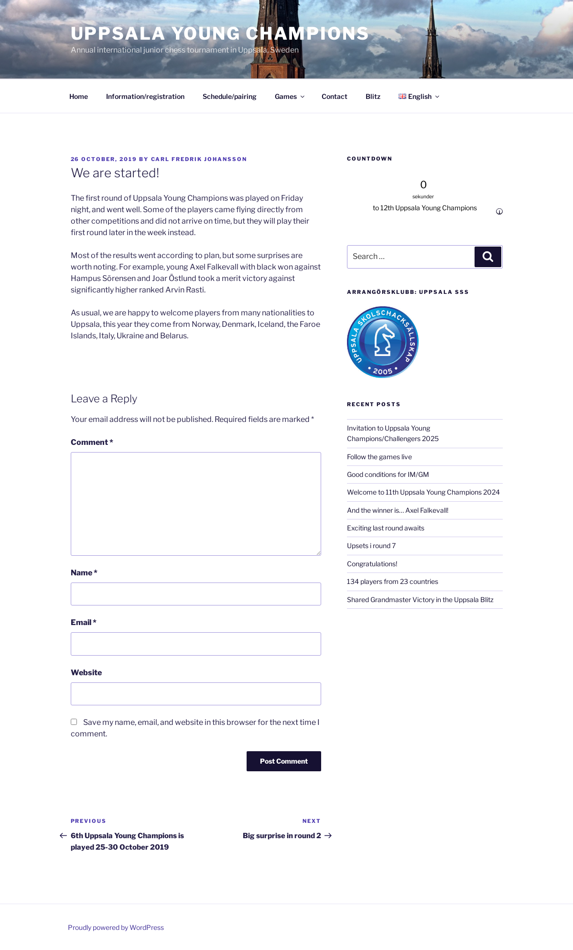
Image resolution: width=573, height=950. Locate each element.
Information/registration (145, 96)
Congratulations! (372, 564)
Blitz (373, 96)
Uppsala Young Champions (220, 33)
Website (86, 672)
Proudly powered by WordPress (116, 927)
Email (84, 622)
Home (78, 96)
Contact (334, 96)
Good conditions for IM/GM (388, 474)
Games (290, 96)
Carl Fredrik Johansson (199, 159)
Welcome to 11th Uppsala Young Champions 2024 (423, 492)
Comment (92, 442)
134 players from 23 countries (392, 581)
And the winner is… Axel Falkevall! (397, 510)
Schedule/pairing (230, 96)
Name (84, 572)
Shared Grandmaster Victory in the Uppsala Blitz (420, 599)
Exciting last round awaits (385, 528)
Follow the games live (379, 457)
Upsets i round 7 (371, 545)
